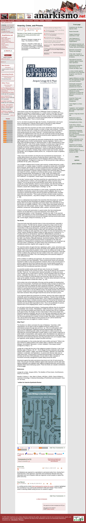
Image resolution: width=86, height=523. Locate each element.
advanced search (5, 59)
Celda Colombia (7, 101)
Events (36, 20)
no (10, 26)
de (5, 27)
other (6, 26)
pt (1, 26)
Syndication (4, 47)
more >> (12, 115)
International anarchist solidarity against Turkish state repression (76, 61)
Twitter (42, 20)
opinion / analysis (21, 29)
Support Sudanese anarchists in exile (74, 35)
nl (12, 26)
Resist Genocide (73, 31)
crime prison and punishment (33, 27)
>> (6, 29)
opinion (76, 160)
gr (8, 26)
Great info (20, 466)
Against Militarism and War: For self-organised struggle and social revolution (76, 79)
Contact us (19, 20)
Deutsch (52, 509)
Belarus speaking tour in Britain (6, 111)
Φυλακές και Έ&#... (48, 44)
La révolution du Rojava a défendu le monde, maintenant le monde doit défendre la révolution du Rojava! (76, 92)
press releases (77, 163)
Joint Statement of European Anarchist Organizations (74, 40)
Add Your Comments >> (57, 448)
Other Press (6, 83)
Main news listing (6, 38)
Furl (36, 454)
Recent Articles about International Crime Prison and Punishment (53, 41)
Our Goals (11, 20)
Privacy (21, 520)
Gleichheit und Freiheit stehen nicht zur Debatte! (76, 145)
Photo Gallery (5, 45)
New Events (6, 65)
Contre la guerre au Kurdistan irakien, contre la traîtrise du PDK (76, 150)
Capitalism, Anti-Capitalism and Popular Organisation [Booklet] (76, 109)
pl (3, 27)
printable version (22, 447)
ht (7, 27)
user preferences (6, 22)
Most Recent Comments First (54, 458)
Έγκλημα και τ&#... (48, 52)
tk (3, 26)
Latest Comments (6, 41)
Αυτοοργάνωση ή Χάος (75, 122)
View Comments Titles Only (54, 460)
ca (1, 28)
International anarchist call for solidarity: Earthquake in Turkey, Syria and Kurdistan (77, 45)
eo (7, 28)
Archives (3, 46)
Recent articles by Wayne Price (52, 28)
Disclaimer (14, 520)
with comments (33, 447)
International (8, 67)
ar (1, 27)
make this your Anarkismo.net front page (7, 32)
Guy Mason (21, 482)
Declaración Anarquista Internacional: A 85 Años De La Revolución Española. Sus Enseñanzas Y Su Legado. (77, 133)
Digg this (20, 454)
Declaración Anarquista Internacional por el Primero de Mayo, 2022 (75, 67)
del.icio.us (29, 454)
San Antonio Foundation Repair (33, 468)
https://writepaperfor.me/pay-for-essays (43, 486)
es (11, 25)
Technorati (50, 454)
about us (3, 62)
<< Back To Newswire (41, 499)
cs (13, 27)
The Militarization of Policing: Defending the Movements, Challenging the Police (7, 90)
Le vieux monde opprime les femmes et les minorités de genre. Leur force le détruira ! (76, 73)
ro (5, 28)
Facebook (48, 20)
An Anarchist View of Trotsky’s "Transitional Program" (52, 38)
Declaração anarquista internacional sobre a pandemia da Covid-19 (75, 85)
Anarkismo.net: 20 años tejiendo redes (75, 28)
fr (9, 25)
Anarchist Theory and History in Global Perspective (75, 99)
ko (9, 28)
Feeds (8, 119)
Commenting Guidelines (7, 42)
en (7, 25)
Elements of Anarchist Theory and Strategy (75, 50)
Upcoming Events (7, 74)
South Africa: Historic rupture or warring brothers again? (76, 126)
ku (9, 27)
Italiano (48, 509)
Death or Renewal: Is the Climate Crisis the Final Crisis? (76, 140)
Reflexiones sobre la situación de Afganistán (75, 118)
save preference (54, 461)
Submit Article (28, 20)
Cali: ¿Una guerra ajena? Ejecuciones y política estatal (7, 106)
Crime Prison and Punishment (9, 77)
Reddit (42, 454)
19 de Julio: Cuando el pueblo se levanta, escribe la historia (76, 55)
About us (3, 20)
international (22, 27)
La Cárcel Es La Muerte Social (6, 96)
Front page (4, 37)
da (3, 28)
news (77, 156)
